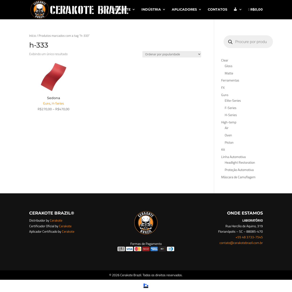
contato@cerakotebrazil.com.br (241, 242)
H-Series (58, 103)
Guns (46, 103)
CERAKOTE (121, 10)
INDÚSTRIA (151, 10)
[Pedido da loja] (171, 54)
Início (32, 35)
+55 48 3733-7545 (249, 237)
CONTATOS (217, 10)
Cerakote (56, 220)
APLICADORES (184, 10)
